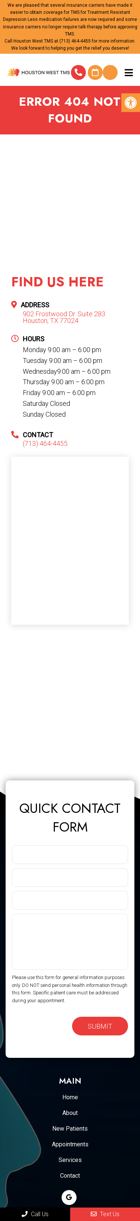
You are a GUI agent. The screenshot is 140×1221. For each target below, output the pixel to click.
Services (70, 1159)
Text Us (105, 1214)
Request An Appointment (95, 72)
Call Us (35, 1214)
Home (70, 1097)
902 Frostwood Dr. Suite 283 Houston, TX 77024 (64, 317)
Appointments (70, 1144)
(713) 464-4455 (75, 41)
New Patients (70, 1128)
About (70, 1112)
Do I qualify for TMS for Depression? (110, 72)
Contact (70, 1175)
